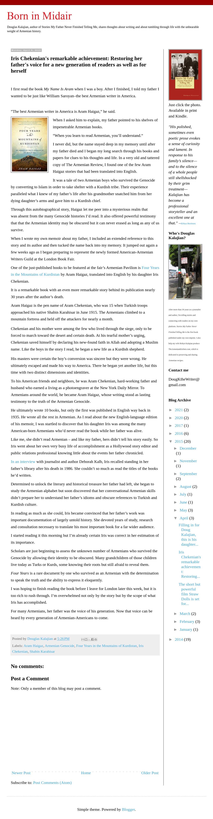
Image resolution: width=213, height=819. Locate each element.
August (186, 486)
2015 (179, 441)
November (188, 461)
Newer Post (21, 773)
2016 (179, 433)
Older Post (150, 773)
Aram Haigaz (33, 646)
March (185, 613)
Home (86, 773)
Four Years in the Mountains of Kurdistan (106, 646)
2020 (179, 418)
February (187, 621)
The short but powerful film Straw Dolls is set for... (189, 594)
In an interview (23, 461)
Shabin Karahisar (42, 651)
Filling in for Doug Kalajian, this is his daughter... (189, 535)
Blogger (128, 809)
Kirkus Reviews (188, 223)
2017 (179, 425)
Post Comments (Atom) (52, 782)
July (183, 494)
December (188, 448)
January (186, 629)
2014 (179, 639)
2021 (179, 410)
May (184, 510)
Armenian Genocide (59, 646)
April (184, 518)
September (188, 474)
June (184, 502)
